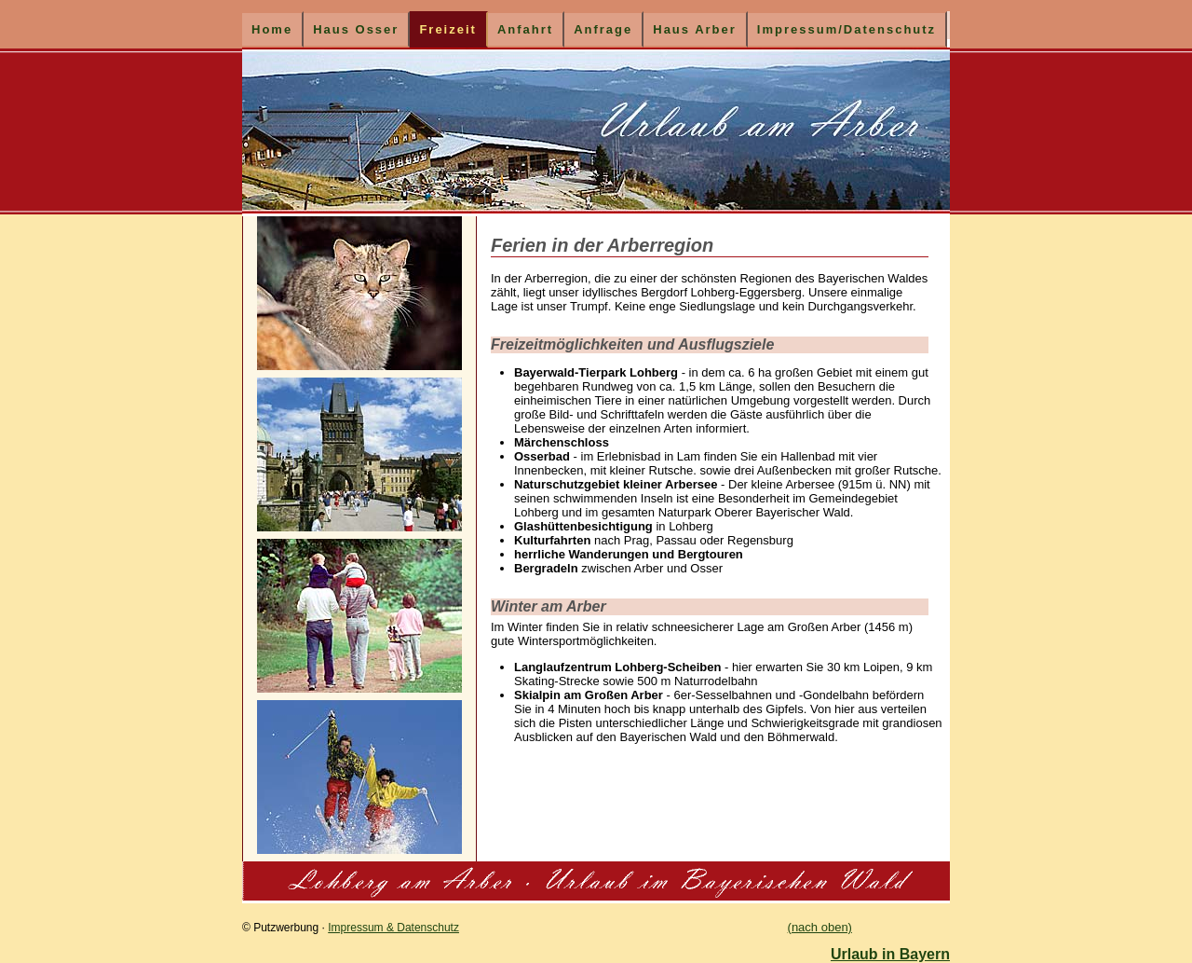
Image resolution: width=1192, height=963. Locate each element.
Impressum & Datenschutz (393, 927)
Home (271, 29)
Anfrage (603, 29)
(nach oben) (820, 927)
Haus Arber (695, 29)
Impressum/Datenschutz (846, 29)
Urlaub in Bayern (890, 954)
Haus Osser (356, 29)
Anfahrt (525, 29)
